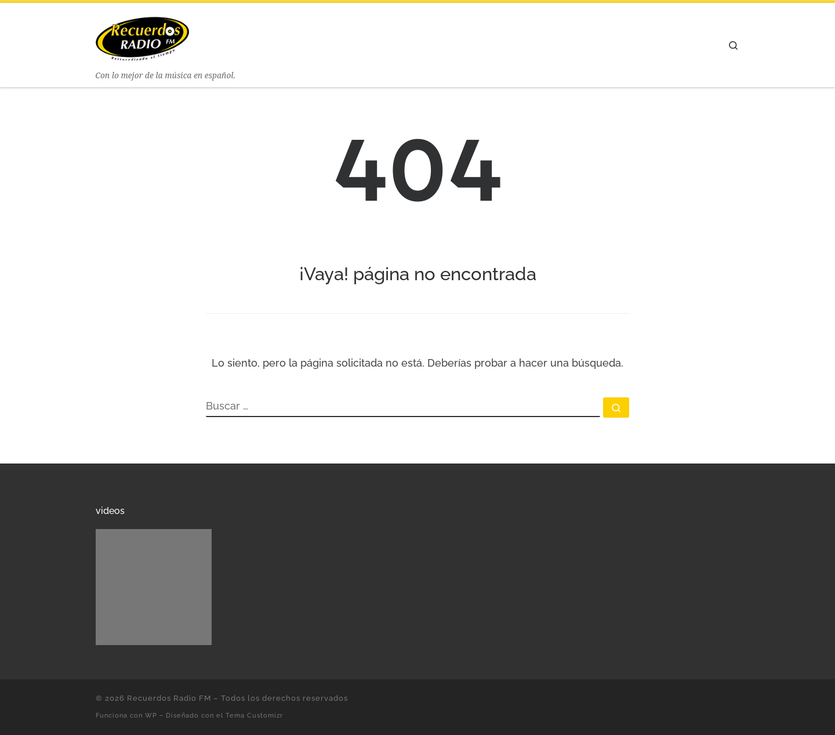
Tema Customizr (254, 715)
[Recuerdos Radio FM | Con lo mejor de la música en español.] (142, 35)
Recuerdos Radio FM (169, 698)
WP (151, 715)
